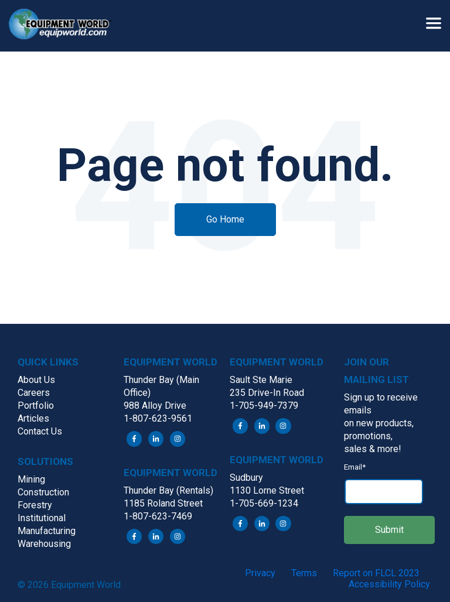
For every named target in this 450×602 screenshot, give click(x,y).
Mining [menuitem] (31, 479)
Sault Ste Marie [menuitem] (261, 379)
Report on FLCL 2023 (376, 573)
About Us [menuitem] (36, 379)
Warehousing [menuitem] (44, 543)
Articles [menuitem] (33, 418)
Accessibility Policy (389, 584)
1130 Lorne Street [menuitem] (267, 490)
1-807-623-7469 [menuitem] (158, 516)
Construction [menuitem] (43, 492)
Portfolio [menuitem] (36, 405)
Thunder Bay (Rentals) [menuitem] (168, 490)
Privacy (260, 573)
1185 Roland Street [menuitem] (163, 503)
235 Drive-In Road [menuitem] (267, 392)
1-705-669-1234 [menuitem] (264, 503)
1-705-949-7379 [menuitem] (264, 405)
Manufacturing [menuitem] (47, 530)
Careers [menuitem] (34, 392)
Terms (304, 573)
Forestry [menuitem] (35, 505)
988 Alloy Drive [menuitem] (155, 405)
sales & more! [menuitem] (372, 448)
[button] (64, 26)
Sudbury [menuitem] (246, 477)
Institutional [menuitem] (42, 518)
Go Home (225, 219)
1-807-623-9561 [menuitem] (158, 418)
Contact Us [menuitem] (40, 431)
